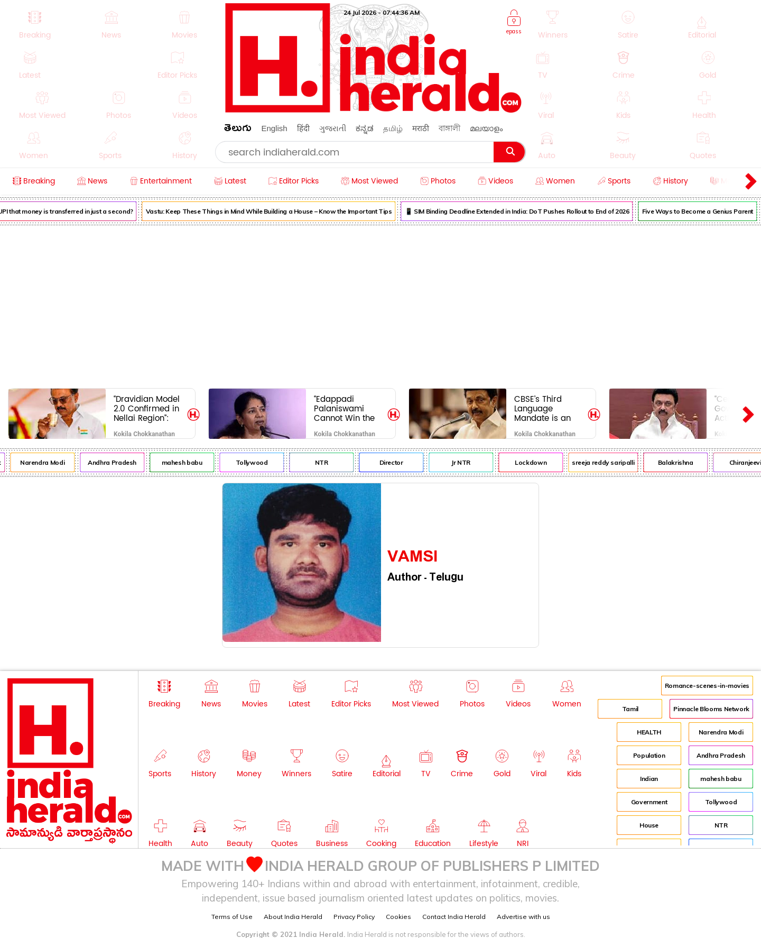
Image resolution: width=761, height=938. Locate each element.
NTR (331, 462)
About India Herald (293, 917)
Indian (649, 779)
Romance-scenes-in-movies (707, 685)
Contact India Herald (454, 917)
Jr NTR (470, 462)
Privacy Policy (354, 917)
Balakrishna (685, 462)
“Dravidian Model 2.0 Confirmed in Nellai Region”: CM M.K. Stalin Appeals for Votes (148, 408)
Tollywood (261, 462)
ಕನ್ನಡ (365, 128)
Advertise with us (523, 917)
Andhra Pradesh (121, 462)
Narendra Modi (52, 462)
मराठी (420, 128)
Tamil (630, 709)
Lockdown (540, 462)
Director (401, 462)
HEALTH (649, 732)
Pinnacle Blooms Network (711, 709)
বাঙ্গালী (449, 128)
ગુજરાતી (332, 128)
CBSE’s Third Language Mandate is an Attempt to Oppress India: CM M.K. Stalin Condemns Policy (548, 408)
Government (649, 802)
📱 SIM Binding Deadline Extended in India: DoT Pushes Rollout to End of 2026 (526, 211)
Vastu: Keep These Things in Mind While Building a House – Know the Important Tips (278, 211)
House (648, 825)
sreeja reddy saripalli (612, 462)
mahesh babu (191, 462)
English (274, 128)
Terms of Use (232, 917)
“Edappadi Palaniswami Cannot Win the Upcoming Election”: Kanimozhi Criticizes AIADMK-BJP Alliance (344, 408)
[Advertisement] (380, 305)
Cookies (398, 917)
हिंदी (303, 128)
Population (649, 755)
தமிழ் (393, 128)
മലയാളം (486, 128)
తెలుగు (238, 130)
